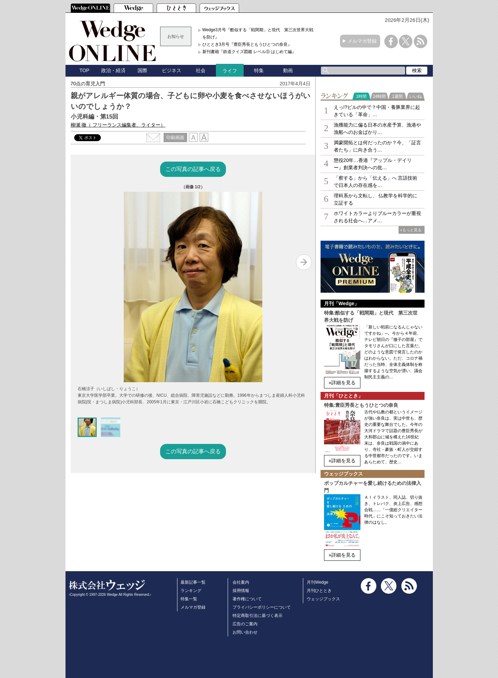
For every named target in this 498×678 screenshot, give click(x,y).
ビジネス (171, 70)
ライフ (229, 71)
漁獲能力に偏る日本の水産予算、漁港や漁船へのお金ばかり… (377, 128)
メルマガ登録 (362, 41)
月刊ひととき (319, 590)
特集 (259, 70)
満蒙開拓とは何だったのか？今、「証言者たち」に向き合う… (377, 146)
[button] (87, 427)
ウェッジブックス (323, 599)
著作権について (247, 599)
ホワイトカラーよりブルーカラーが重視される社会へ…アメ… (377, 217)
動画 (288, 70)
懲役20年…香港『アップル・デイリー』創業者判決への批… (373, 163)
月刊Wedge (317, 582)
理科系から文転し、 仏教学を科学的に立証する (376, 199)
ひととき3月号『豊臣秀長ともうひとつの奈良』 (247, 44)
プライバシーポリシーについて (262, 607)
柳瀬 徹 (118, 125)
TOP (84, 70)
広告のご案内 (245, 623)
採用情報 (241, 590)
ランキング (191, 590)
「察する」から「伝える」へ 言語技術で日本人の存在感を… (376, 181)
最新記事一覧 (193, 582)
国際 (142, 70)
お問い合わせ (245, 632)
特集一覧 (189, 599)
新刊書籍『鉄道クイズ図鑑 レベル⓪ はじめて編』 (249, 51)
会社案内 (241, 582)
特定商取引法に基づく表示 (257, 615)
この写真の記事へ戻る (193, 169)
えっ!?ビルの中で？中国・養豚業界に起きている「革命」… (377, 110)
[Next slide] (304, 262)
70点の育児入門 (88, 83)
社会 (201, 70)
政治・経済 (113, 70)
